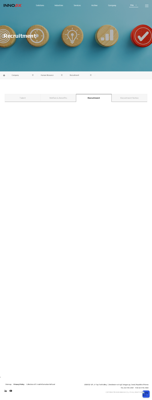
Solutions (40, 5)
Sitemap (8, 384)
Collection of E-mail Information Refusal (40, 384)
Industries (59, 5)
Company (112, 5)
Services (77, 5)
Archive (94, 5)
